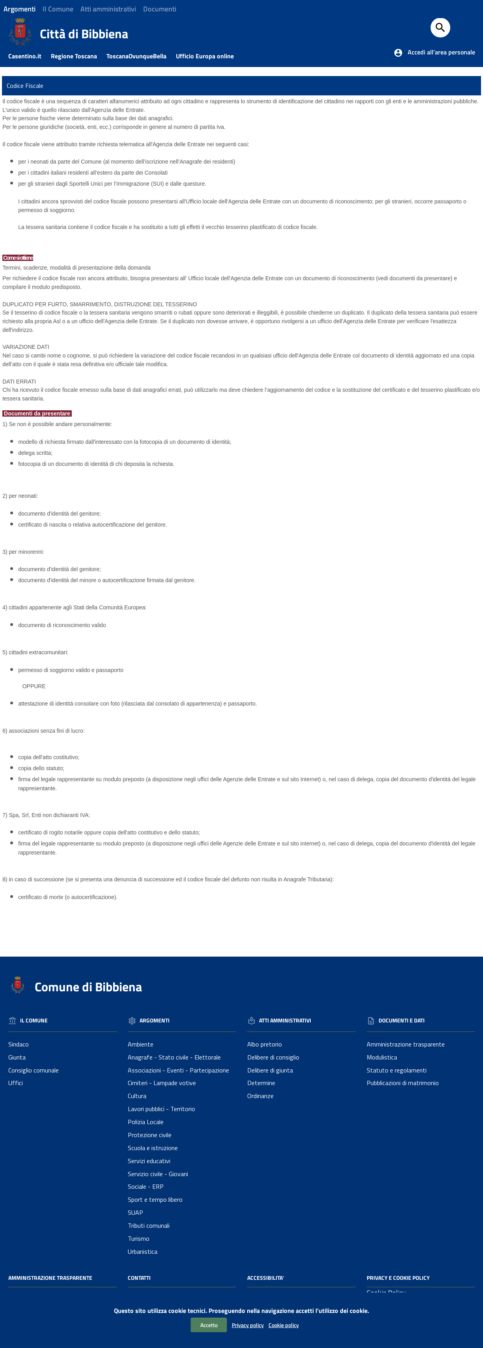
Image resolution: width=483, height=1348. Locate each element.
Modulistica (382, 1057)
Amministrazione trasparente (406, 1044)
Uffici (15, 1082)
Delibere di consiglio (273, 1057)
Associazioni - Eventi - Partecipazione (178, 1070)
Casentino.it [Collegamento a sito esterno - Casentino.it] (28, 56)
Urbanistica (142, 1251)
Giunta (17, 1057)
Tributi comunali (149, 1225)
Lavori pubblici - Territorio (161, 1108)
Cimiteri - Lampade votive (162, 1082)
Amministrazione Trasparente (50, 1278)
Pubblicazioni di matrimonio (403, 1082)
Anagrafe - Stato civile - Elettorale (174, 1057)
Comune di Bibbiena (88, 986)
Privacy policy (248, 1325)
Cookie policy (284, 1325)
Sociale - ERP (146, 1186)
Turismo (138, 1238)
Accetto (209, 1325)
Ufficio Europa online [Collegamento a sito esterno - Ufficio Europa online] (209, 56)
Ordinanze (260, 1095)
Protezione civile (150, 1134)
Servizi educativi (149, 1161)
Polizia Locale (146, 1121)
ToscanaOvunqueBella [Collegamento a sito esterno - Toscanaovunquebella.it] (140, 56)
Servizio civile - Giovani (158, 1174)
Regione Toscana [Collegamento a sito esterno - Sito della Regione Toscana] (78, 56)
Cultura (137, 1095)
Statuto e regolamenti (397, 1070)
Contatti (139, 1278)
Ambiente (140, 1044)
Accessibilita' (265, 1278)
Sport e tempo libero (155, 1199)
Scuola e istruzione (153, 1148)
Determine (261, 1082)
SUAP (135, 1212)
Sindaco (18, 1044)
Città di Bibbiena (84, 33)
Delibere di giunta (270, 1070)
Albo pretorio (264, 1044)
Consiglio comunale (33, 1070)
